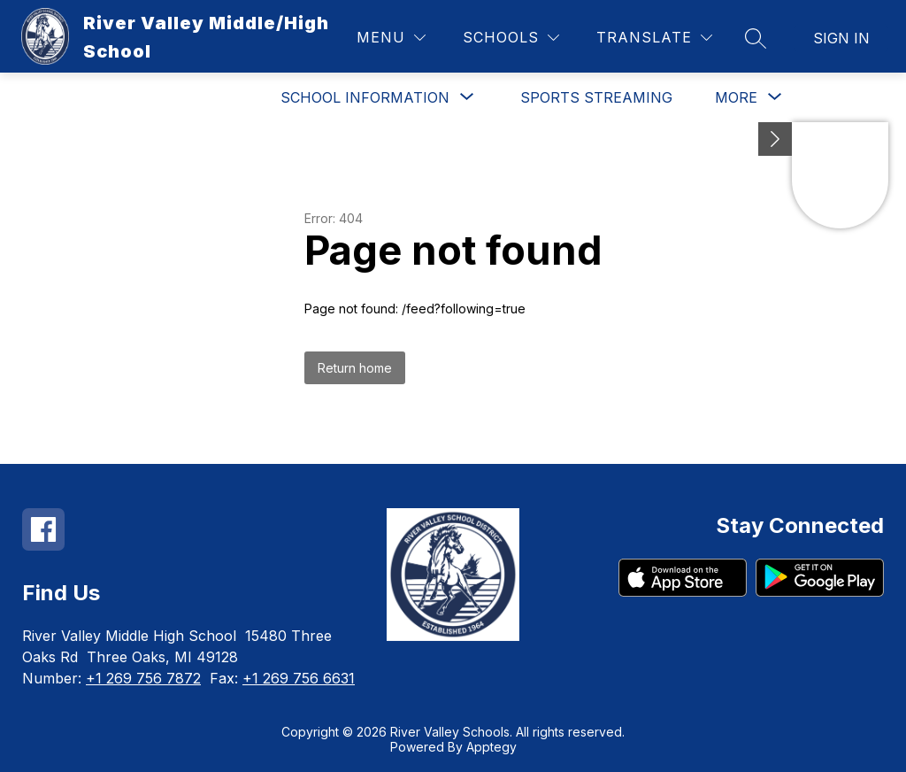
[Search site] (755, 38)
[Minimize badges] (775, 139)
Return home (355, 367)
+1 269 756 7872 (143, 678)
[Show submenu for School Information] (364, 97)
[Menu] (391, 38)
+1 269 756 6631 (298, 678)
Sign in (841, 38)
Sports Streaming (596, 97)
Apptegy (491, 746)
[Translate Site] (654, 38)
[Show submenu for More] (736, 97)
